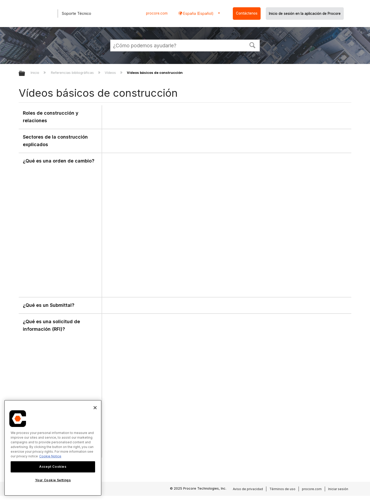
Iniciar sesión (338, 489)
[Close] (95, 407)
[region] (53, 448)
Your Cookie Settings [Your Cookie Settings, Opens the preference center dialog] (53, 480)
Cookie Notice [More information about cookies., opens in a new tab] (50, 456)
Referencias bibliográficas (73, 72)
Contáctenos (246, 13)
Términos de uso (282, 489)
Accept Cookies (52, 467)
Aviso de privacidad (248, 489)
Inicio (35, 72)
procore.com (157, 13)
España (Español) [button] (198, 13)
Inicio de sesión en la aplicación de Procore (305, 13)
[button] (252, 44)
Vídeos (111, 72)
